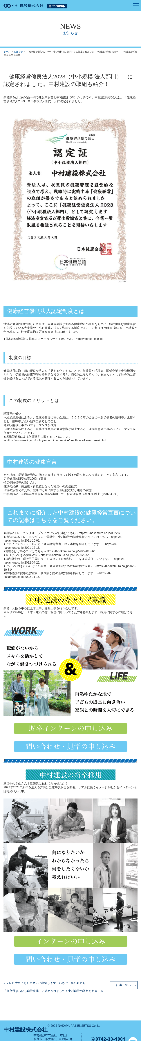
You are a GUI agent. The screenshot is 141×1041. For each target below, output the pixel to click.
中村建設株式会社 (25, 1030)
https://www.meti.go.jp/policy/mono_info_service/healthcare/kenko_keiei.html (56, 440)
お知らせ (18, 51)
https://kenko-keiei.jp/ (89, 338)
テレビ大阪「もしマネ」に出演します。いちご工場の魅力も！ (47, 983)
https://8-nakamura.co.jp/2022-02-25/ (65, 555)
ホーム (6, 51)
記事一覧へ (123, 985)
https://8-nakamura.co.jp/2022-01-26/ (70, 551)
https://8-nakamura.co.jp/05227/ (99, 533)
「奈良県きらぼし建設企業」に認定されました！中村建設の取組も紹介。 (51, 990)
